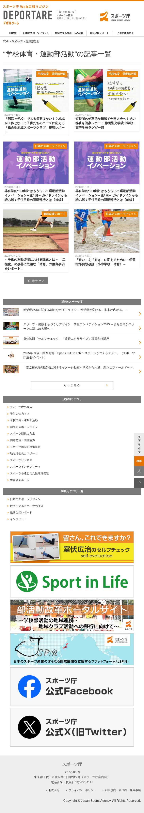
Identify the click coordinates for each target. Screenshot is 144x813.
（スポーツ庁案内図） (95, 777)
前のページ (38, 280)
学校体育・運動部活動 (51, 73)
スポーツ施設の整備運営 (25, 446)
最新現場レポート (99, 33)
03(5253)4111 (84, 782)
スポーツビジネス (21, 460)
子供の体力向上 (125, 33)
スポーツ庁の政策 (21, 407)
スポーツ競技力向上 (22, 433)
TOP (5, 41)
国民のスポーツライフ (24, 427)
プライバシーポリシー (82, 790)
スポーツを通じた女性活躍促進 (29, 473)
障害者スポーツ (19, 480)
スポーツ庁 (72, 764)
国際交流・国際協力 (22, 440)
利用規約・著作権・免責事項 (123, 790)
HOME (13, 33)
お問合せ (54, 790)
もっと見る (72, 385)
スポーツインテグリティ (25, 466)
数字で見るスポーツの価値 (69, 33)
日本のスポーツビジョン (36, 33)
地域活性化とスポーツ (24, 453)
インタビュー (18, 519)
